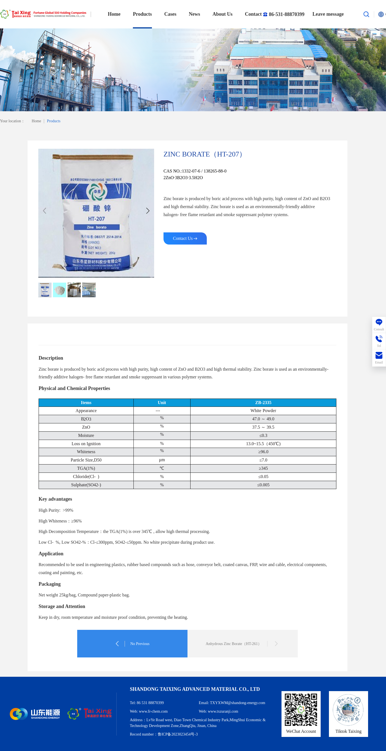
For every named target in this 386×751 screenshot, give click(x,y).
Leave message (328, 14)
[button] (147, 210)
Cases (170, 14)
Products (142, 14)
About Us (223, 14)
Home (114, 14)
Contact (272, 14)
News (194, 14)
